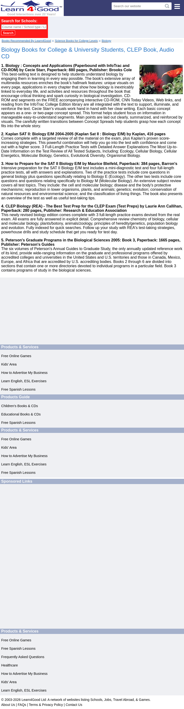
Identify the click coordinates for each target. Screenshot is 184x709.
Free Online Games (16, 356)
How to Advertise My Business (24, 373)
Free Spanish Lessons (18, 389)
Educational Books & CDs (21, 414)
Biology (106, 41)
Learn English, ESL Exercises (23, 381)
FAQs (22, 705)
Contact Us (74, 705)
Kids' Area (9, 364)
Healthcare (9, 665)
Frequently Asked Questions (22, 657)
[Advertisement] (105, 27)
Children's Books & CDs (19, 406)
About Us (8, 705)
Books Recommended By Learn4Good (26, 41)
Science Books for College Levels (76, 41)
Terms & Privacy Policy (46, 705)
